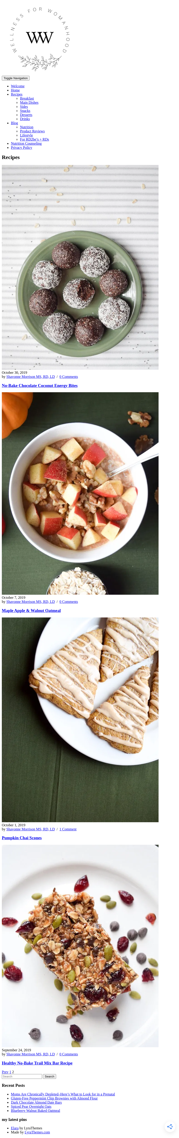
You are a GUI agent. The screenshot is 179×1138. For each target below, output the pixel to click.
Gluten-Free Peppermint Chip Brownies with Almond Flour (54, 1098)
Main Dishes (29, 102)
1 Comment (68, 829)
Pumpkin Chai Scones (22, 837)
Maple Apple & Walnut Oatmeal (31, 610)
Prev (5, 1072)
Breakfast (27, 98)
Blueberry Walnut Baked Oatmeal (35, 1111)
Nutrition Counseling (26, 143)
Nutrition (26, 127)
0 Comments (69, 377)
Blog (14, 123)
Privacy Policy (21, 147)
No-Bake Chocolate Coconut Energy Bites (40, 385)
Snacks (25, 111)
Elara (15, 1128)
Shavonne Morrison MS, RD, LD (30, 377)
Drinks (25, 119)
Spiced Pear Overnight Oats (31, 1106)
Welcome (18, 86)
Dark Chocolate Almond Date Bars (36, 1102)
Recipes (16, 94)
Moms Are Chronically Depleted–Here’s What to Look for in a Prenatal (63, 1094)
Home (15, 90)
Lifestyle (26, 135)
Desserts (26, 115)
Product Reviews (32, 131)
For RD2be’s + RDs (34, 139)
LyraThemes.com (37, 1132)
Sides (24, 107)
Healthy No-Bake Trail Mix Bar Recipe (37, 1063)
